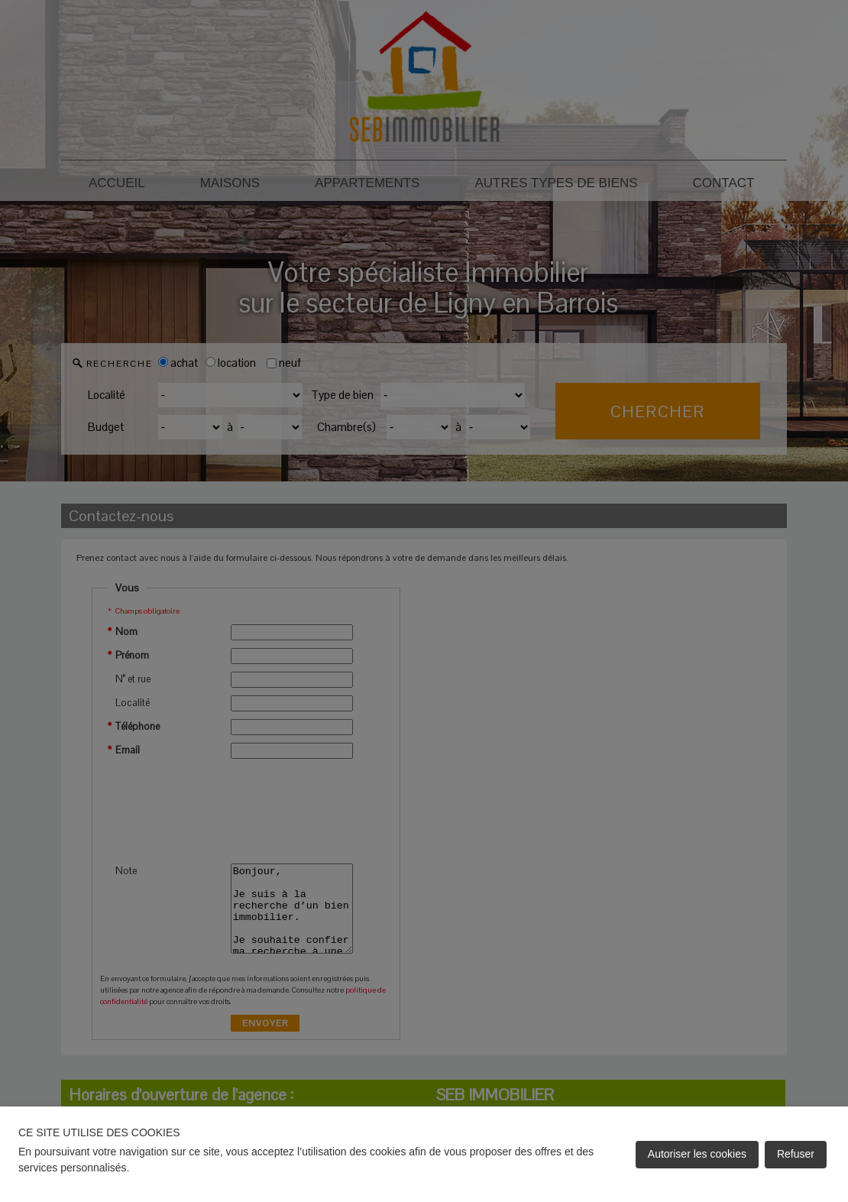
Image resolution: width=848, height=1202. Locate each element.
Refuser (795, 1154)
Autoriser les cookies (697, 1154)
